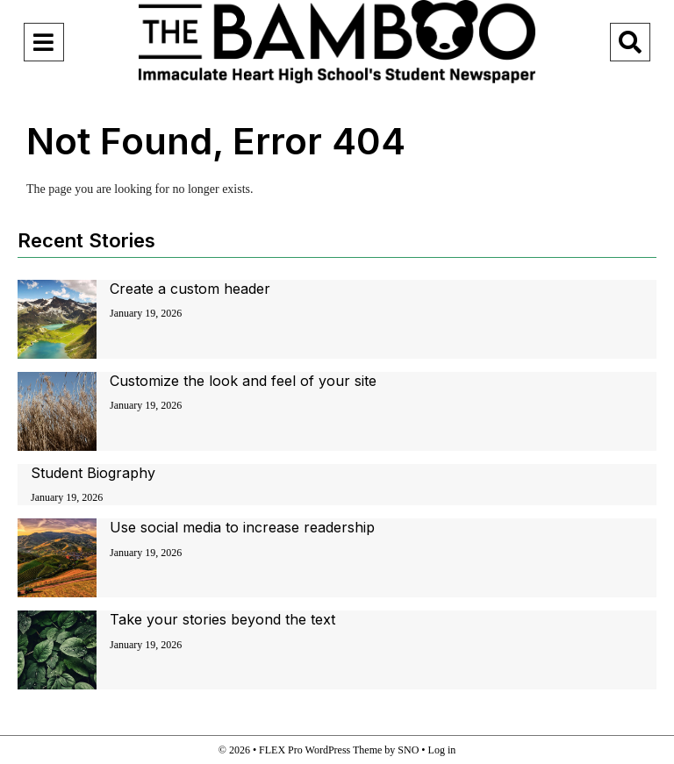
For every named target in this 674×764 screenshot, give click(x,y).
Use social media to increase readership (242, 527)
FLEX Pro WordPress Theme (320, 750)
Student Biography (93, 473)
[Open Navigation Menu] (44, 42)
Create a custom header (190, 288)
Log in (442, 750)
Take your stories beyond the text (222, 619)
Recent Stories (86, 240)
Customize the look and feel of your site (243, 380)
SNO (408, 750)
